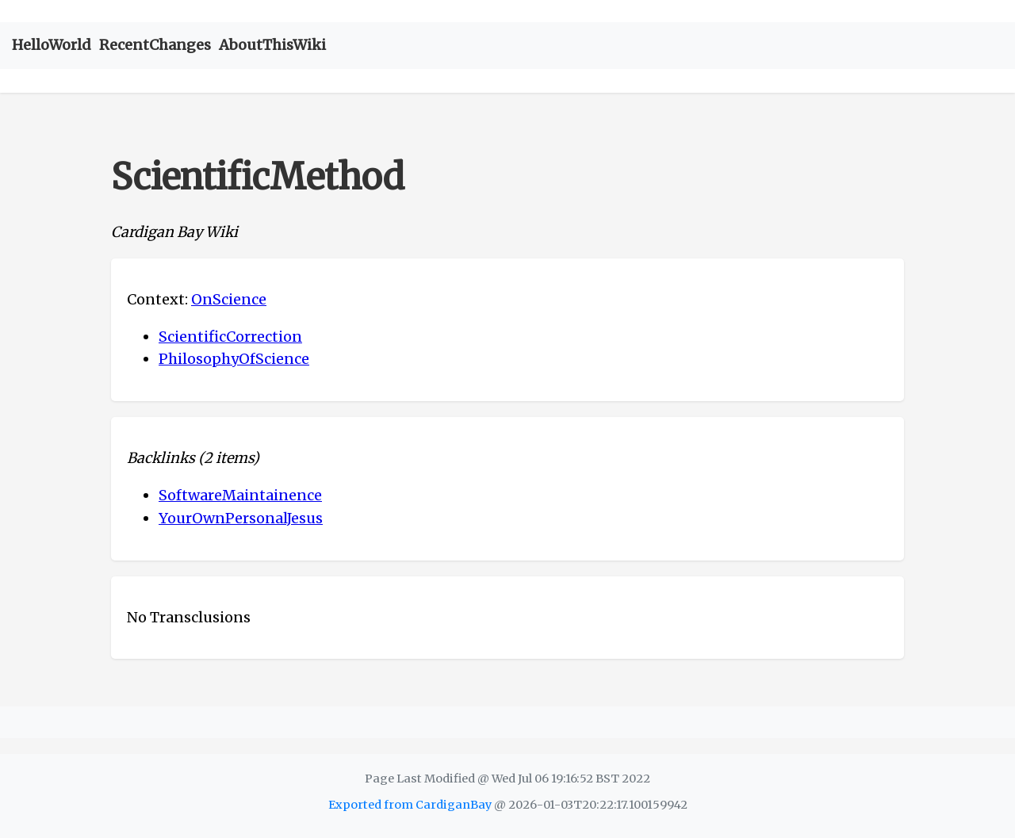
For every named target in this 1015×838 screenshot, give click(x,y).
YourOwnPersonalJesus (241, 518)
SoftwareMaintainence (240, 495)
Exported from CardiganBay (410, 805)
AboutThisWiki (272, 45)
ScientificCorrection (230, 336)
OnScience (228, 299)
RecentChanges (155, 45)
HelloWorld (51, 45)
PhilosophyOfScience (234, 359)
